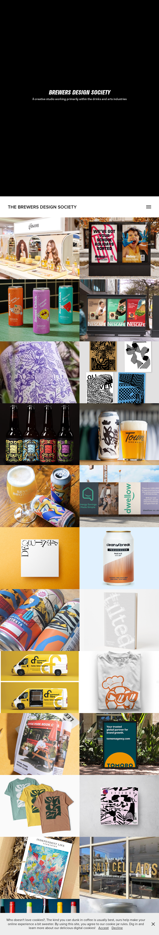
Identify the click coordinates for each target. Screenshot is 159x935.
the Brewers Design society (42, 207)
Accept (103, 928)
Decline (117, 928)
